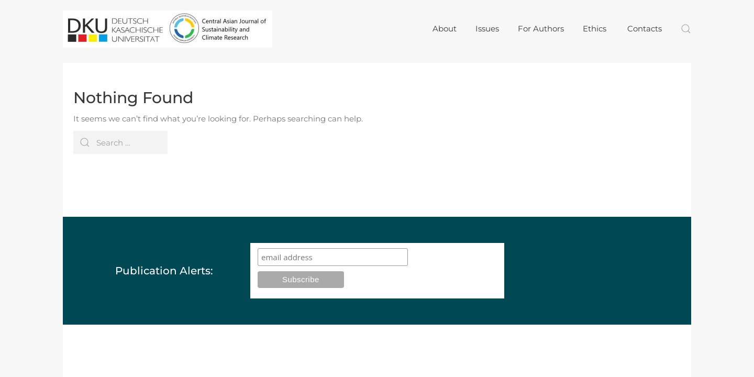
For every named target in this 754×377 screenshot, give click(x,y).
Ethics (595, 29)
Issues (487, 29)
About (445, 29)
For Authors (541, 29)
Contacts (644, 29)
